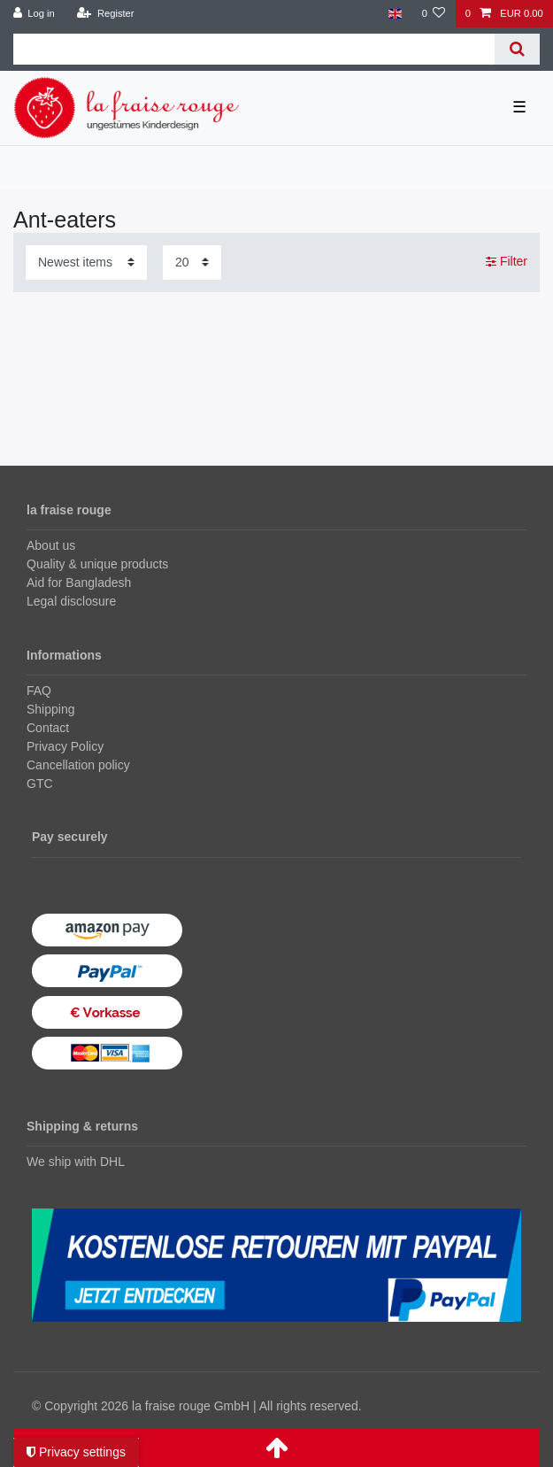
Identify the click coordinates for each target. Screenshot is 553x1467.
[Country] (395, 13)
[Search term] (254, 49)
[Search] (517, 49)
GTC (40, 783)
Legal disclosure (71, 601)
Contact (48, 728)
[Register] (105, 13)
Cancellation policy (78, 765)
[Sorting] (86, 262)
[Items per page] (192, 262)
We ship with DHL (76, 1161)
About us (51, 545)
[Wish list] (433, 13)
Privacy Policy (65, 746)
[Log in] (34, 13)
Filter (506, 261)
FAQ (39, 690)
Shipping (51, 709)
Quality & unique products (97, 564)
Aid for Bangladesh (79, 582)
